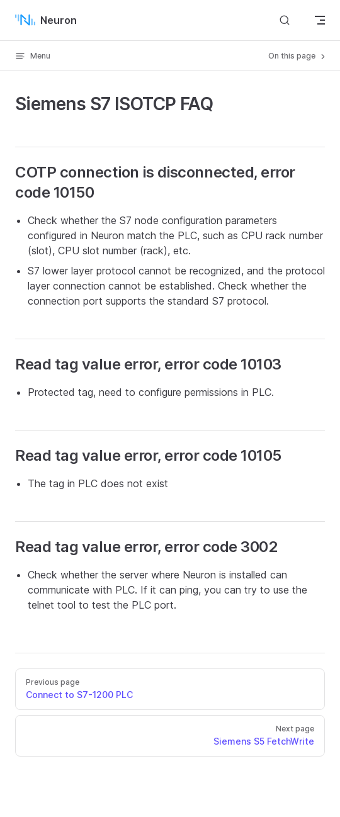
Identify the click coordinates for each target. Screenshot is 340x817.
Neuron (46, 20)
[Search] (284, 20)
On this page (297, 56)
